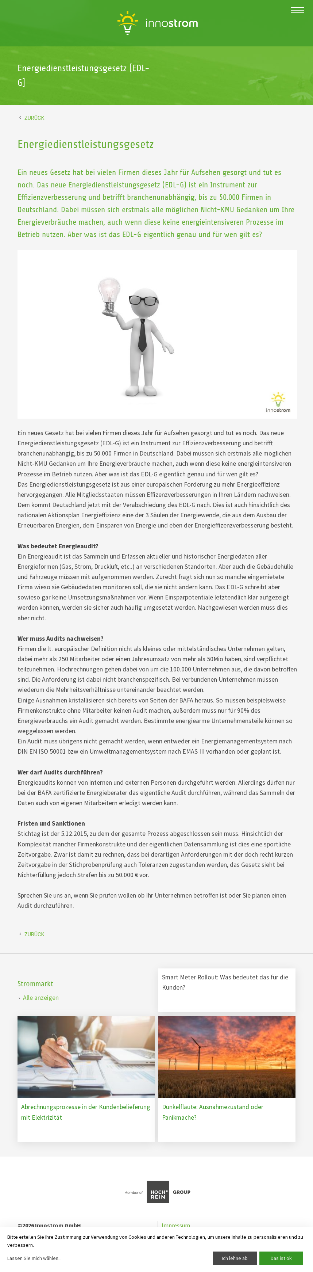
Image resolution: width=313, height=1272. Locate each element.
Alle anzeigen (41, 998)
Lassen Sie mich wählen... (34, 1258)
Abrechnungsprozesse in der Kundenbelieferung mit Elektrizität (85, 1112)
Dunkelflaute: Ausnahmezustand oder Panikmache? (212, 1112)
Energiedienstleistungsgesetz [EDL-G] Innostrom (157, 23)
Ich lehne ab (235, 1258)
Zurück (34, 118)
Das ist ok (281, 1258)
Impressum (176, 1225)
